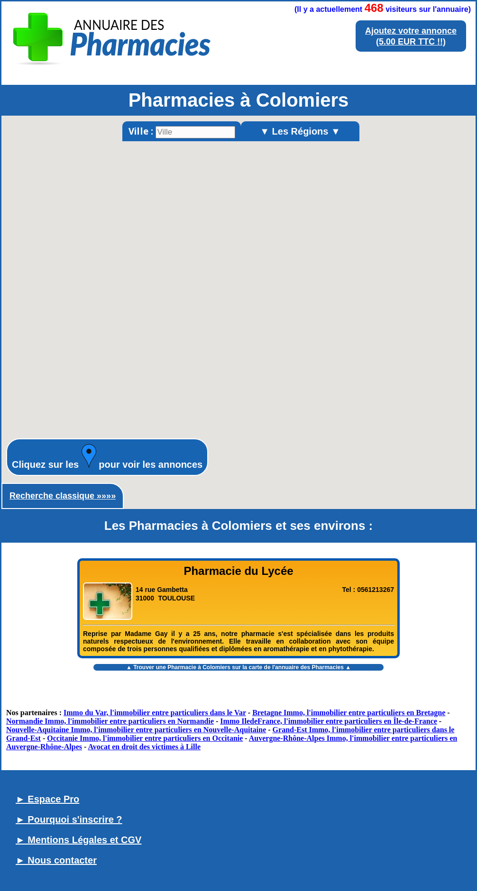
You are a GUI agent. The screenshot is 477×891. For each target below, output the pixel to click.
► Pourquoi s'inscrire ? (69, 819)
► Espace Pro (47, 799)
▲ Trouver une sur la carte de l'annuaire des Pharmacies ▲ (238, 667)
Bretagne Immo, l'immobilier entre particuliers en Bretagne (348, 713)
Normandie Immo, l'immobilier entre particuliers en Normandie (110, 721)
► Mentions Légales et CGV (78, 840)
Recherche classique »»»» (62, 495)
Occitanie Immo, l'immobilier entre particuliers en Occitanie (145, 738)
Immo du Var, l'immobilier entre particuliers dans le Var (155, 713)
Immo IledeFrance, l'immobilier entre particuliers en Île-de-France (328, 721)
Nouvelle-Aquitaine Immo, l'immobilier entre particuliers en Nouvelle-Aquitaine (136, 730)
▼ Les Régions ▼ (300, 131)
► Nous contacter (56, 860)
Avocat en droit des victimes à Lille (144, 747)
